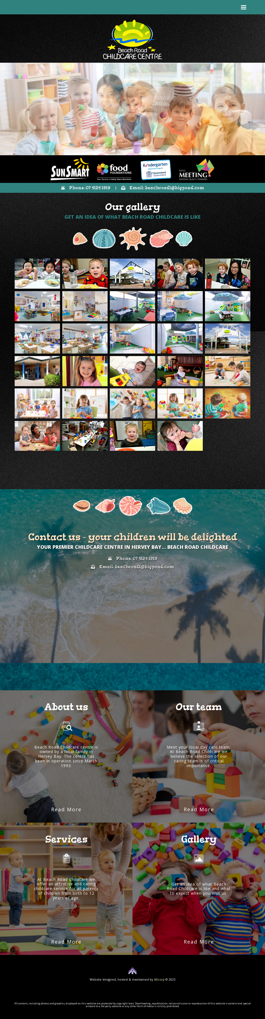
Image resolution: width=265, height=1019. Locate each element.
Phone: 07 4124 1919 (85, 187)
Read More (66, 809)
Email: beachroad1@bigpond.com (162, 187)
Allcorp (159, 979)
